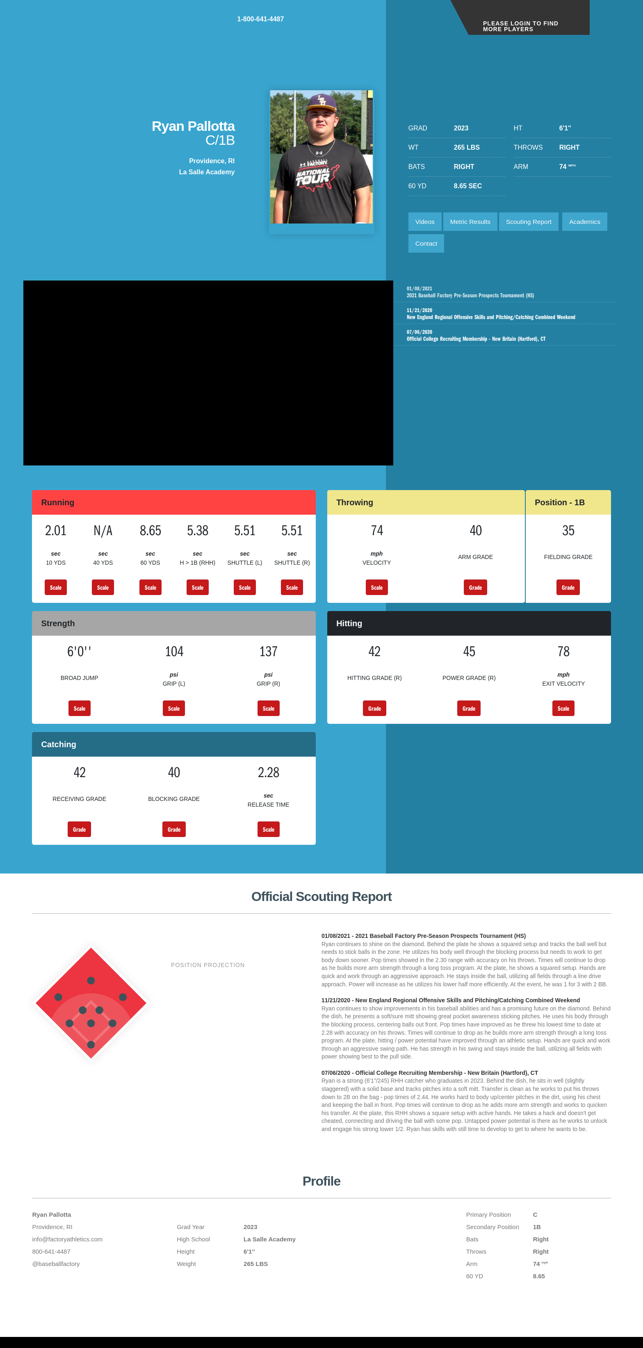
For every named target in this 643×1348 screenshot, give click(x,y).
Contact (477, 245)
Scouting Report (533, 222)
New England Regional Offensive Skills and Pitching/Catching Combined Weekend (507, 318)
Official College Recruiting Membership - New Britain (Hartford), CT (507, 342)
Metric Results (472, 222)
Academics (432, 245)
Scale (56, 592)
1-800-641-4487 (411, 24)
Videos (426, 222)
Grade (475, 592)
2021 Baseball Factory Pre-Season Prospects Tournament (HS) (515, 295)
